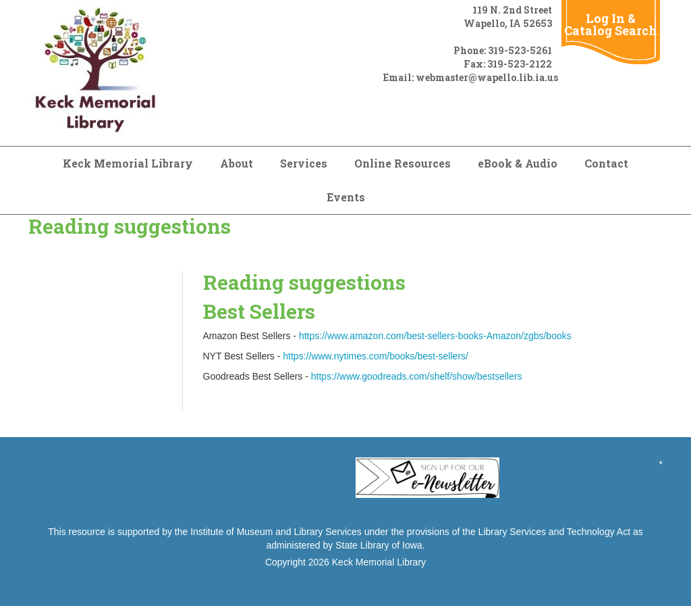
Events (346, 197)
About (236, 163)
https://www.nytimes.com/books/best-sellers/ (375, 356)
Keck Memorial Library (128, 163)
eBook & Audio (517, 163)
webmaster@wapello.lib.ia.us (487, 77)
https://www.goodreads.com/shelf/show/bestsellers (416, 376)
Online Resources (402, 163)
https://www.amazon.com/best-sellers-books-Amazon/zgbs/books (435, 335)
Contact (606, 163)
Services (303, 163)
